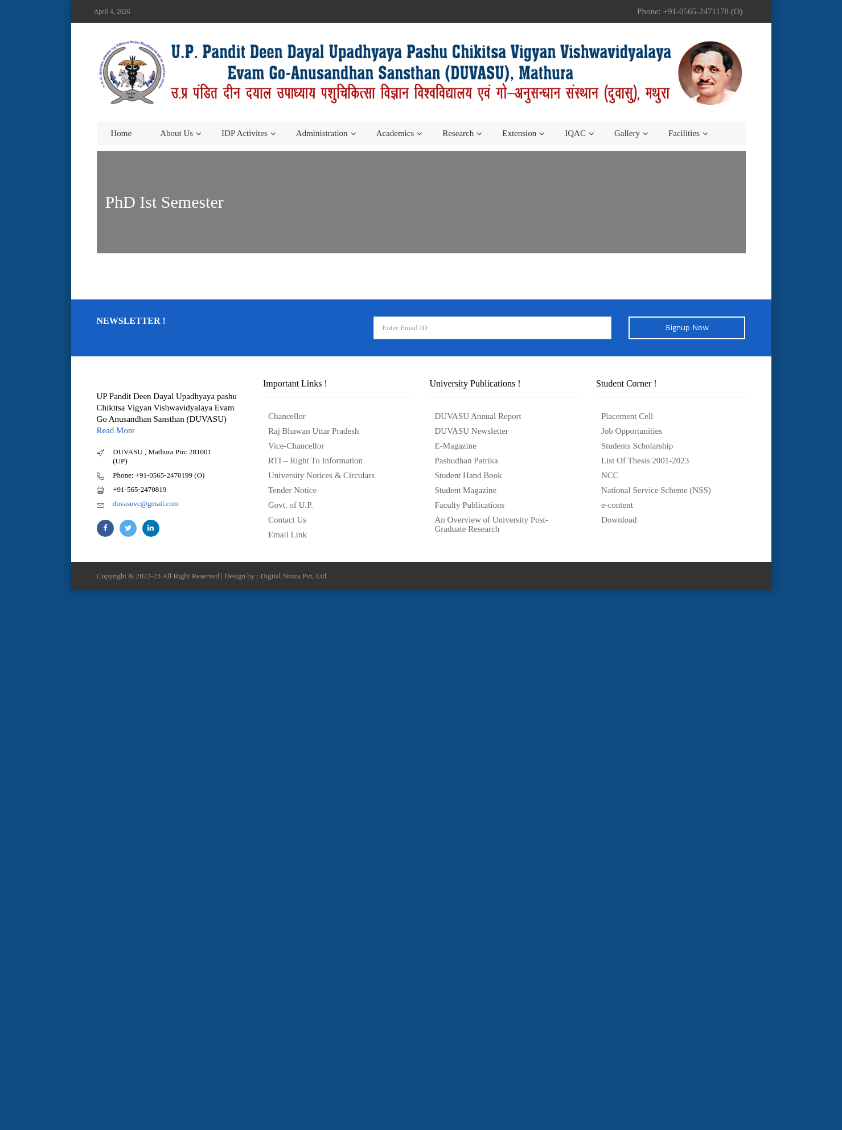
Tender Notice (292, 490)
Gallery (627, 133)
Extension (519, 133)
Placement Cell (627, 416)
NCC (610, 475)
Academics (395, 133)
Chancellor (287, 416)
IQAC (575, 133)
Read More (116, 430)
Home (121, 133)
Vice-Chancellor (296, 445)
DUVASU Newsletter (471, 430)
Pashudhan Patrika (466, 460)
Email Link (287, 534)
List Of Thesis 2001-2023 (645, 460)
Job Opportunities (631, 430)
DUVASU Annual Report (478, 416)
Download (619, 519)
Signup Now (687, 327)
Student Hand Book (468, 475)
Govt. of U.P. (290, 504)
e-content (617, 504)
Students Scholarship (637, 445)
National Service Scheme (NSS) (656, 490)
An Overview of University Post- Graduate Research (491, 524)
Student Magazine (466, 490)
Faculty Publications (470, 504)
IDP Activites (244, 133)
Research (458, 133)
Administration (322, 133)
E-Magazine (456, 445)
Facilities (684, 133)
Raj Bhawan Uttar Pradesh (313, 430)
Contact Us (287, 519)
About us (176, 133)
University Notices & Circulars (321, 475)
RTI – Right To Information (315, 460)
